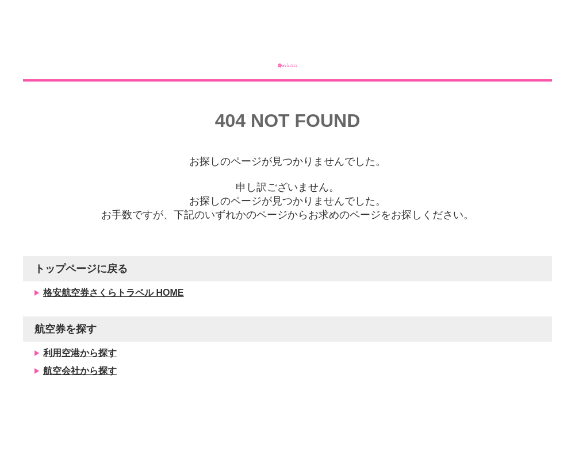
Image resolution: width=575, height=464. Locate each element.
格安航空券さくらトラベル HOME (113, 324)
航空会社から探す (80, 402)
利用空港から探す (80, 384)
